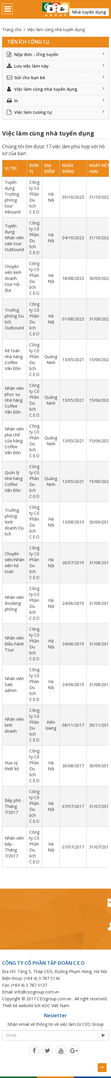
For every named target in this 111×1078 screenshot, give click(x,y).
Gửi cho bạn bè (55, 77)
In (55, 100)
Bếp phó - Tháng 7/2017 (14, 806)
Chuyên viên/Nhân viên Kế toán (14, 562)
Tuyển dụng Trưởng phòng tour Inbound (12, 197)
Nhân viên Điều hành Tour (14, 644)
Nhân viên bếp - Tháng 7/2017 (14, 847)
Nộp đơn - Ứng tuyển (55, 54)
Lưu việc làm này (55, 66)
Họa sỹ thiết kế (12, 765)
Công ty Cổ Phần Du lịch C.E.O (34, 197)
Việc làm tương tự (55, 112)
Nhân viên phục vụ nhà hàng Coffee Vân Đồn (14, 400)
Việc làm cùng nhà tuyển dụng (55, 89)
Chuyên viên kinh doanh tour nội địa (13, 278)
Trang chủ (12, 29)
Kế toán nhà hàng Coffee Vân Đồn (13, 359)
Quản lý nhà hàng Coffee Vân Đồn (13, 481)
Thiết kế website (17, 1005)
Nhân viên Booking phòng (14, 603)
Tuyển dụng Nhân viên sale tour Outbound (14, 237)
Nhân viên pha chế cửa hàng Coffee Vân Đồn (14, 440)
